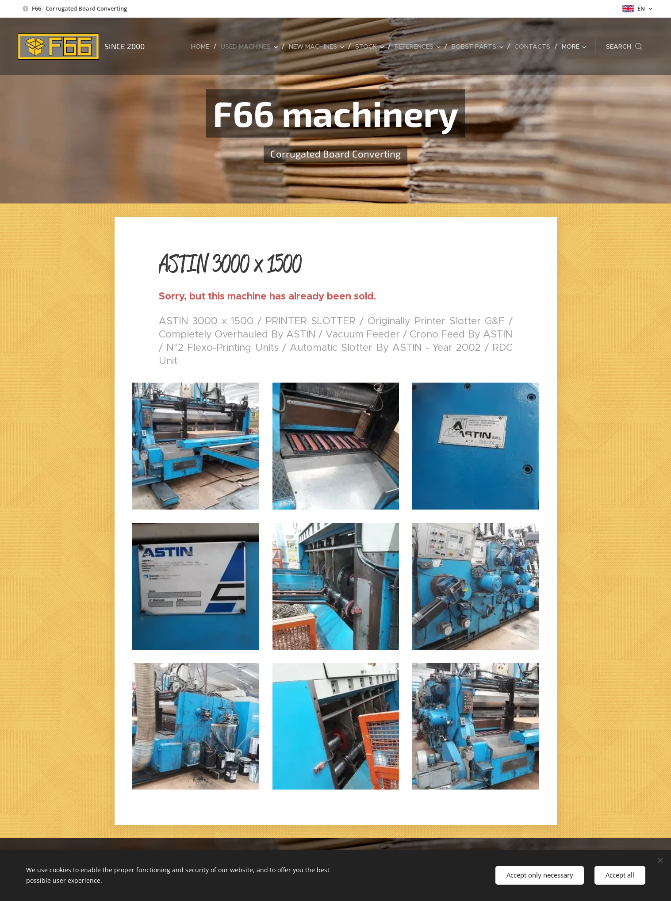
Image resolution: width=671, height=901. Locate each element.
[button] (624, 46)
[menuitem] (202, 46)
